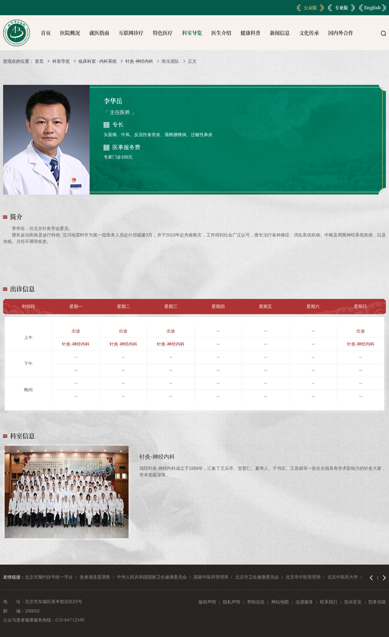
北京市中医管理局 (303, 577)
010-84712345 (69, 619)
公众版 (310, 7)
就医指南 (99, 32)
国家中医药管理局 (211, 577)
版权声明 (207, 601)
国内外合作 (340, 32)
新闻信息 (280, 32)
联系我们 (328, 601)
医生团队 (170, 61)
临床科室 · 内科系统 (97, 61)
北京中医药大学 (342, 577)
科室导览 (192, 32)
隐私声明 (231, 601)
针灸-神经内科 (139, 61)
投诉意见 (353, 601)
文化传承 (309, 32)
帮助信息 (256, 601)
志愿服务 (304, 601)
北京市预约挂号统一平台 (49, 577)
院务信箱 (377, 601)
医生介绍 (221, 32)
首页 (46, 32)
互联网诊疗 (131, 32)
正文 (192, 61)
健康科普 (250, 32)
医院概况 (70, 32)
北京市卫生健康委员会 (257, 577)
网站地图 (280, 601)
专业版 (341, 7)
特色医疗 (163, 32)
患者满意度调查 (95, 577)
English (372, 7)
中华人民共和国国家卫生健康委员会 (152, 577)
